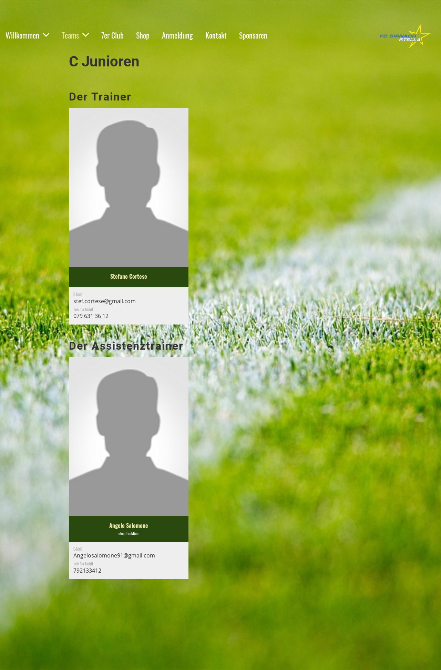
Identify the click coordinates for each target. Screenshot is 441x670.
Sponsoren (253, 35)
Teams (75, 35)
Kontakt (216, 35)
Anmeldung (177, 35)
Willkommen (27, 35)
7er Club (112, 35)
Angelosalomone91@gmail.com (114, 555)
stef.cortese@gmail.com (104, 301)
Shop (143, 35)
